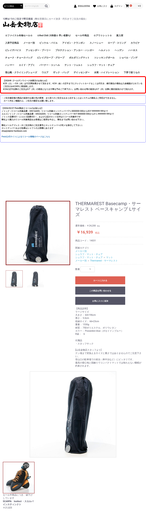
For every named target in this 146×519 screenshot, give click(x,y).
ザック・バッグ (61, 72)
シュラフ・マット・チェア (101, 65)
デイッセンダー (82, 72)
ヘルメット (104, 50)
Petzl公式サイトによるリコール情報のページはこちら (26, 136)
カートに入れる (100, 280)
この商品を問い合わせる (100, 291)
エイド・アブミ (27, 65)
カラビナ (135, 43)
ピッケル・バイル (48, 43)
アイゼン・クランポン (73, 43)
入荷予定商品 (12, 43)
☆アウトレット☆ (103, 35)
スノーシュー (96, 43)
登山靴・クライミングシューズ (21, 72)
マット (109, 257)
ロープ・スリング (117, 43)
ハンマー (9, 65)
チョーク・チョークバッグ (19, 57)
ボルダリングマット (79, 57)
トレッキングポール (104, 57)
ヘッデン (119, 50)
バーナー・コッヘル (49, 65)
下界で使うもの (132, 72)
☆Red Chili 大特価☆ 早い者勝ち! (54, 35)
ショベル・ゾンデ (128, 57)
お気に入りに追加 (100, 301)
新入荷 (119, 35)
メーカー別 (29, 43)
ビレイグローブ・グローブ (50, 57)
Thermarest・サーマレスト (104, 260)
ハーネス (132, 50)
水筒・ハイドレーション (106, 72)
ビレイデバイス (13, 50)
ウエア (45, 72)
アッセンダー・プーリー (38, 50)
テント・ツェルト (73, 65)
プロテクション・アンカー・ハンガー (74, 50)
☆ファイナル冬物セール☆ (19, 35)
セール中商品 (82, 35)
